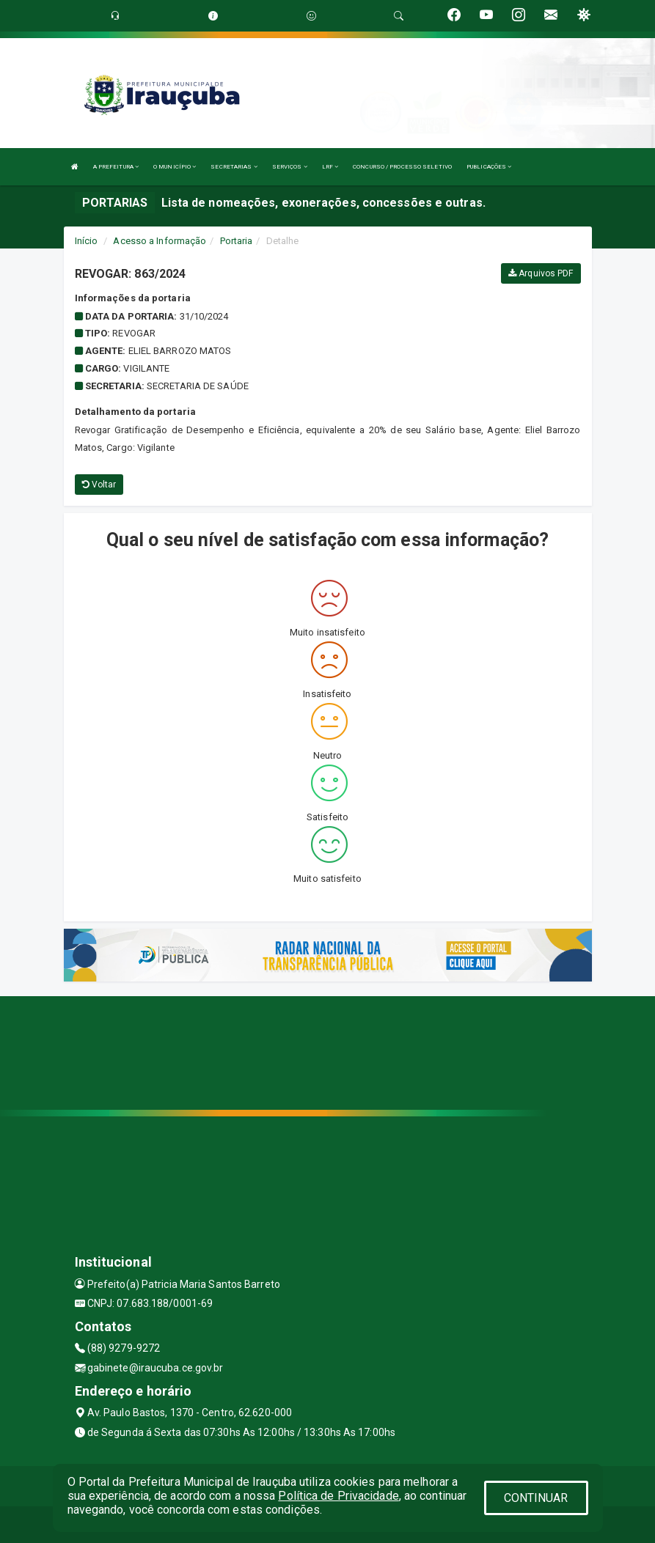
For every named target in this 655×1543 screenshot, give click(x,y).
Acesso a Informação (159, 240)
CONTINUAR (536, 1498)
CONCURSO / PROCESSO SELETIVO (402, 166)
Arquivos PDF (540, 273)
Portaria (236, 240)
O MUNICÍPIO (174, 166)
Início (86, 240)
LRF (330, 166)
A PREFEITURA (116, 166)
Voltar (99, 484)
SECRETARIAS (234, 166)
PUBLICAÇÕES (488, 166)
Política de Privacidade (338, 1496)
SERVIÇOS (289, 166)
